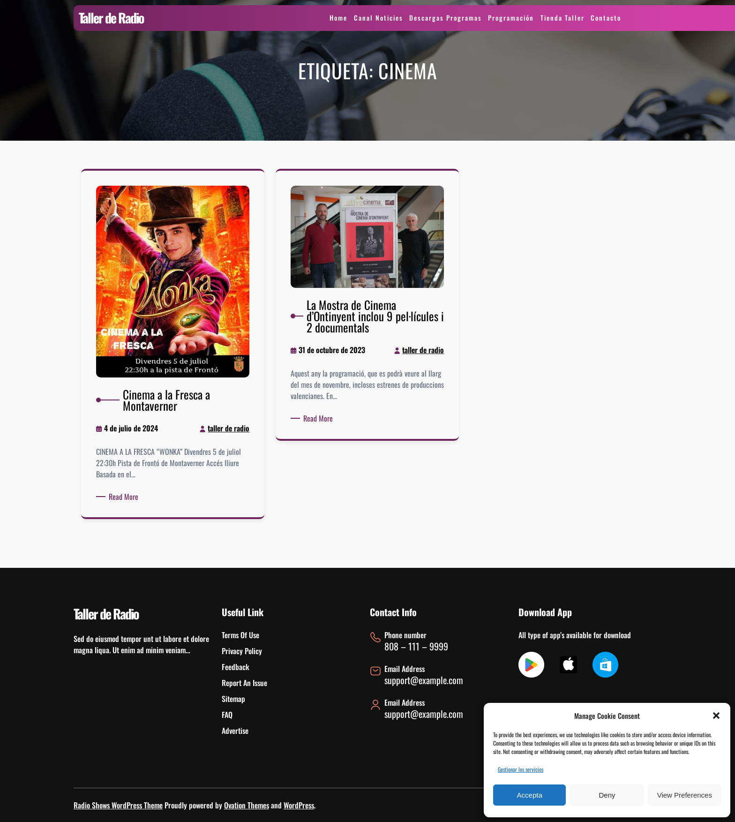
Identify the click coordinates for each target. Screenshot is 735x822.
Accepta (529, 795)
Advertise (235, 730)
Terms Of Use (240, 635)
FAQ (227, 714)
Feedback (235, 666)
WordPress (299, 805)
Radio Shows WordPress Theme (118, 805)
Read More (127, 490)
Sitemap (233, 698)
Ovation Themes (246, 805)
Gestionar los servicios (520, 769)
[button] (716, 715)
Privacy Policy (242, 650)
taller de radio (225, 426)
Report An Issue (244, 682)
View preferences (684, 795)
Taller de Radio (111, 17)
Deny (607, 795)
